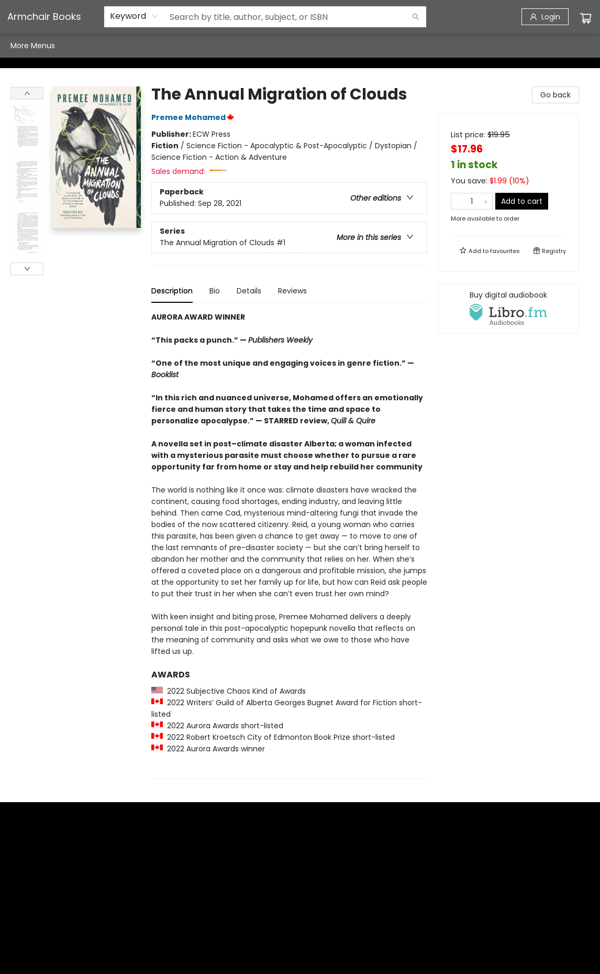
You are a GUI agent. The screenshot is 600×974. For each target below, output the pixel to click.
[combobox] (134, 16)
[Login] (545, 16)
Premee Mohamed (194, 117)
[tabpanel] (289, 545)
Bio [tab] (214, 291)
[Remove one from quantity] (457, 201)
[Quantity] (471, 201)
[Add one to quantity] (485, 201)
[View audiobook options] (508, 308)
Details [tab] (249, 291)
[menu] (300, 46)
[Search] (415, 16)
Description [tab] (172, 291)
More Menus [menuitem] (481, 45)
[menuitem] (21, 46)
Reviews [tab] (292, 291)
